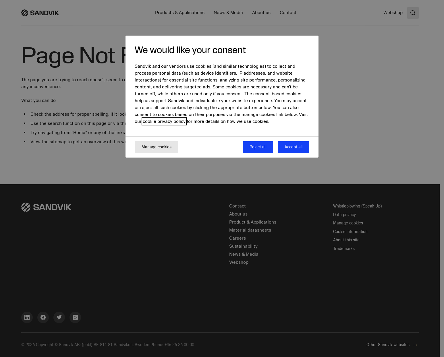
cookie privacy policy (164, 121)
